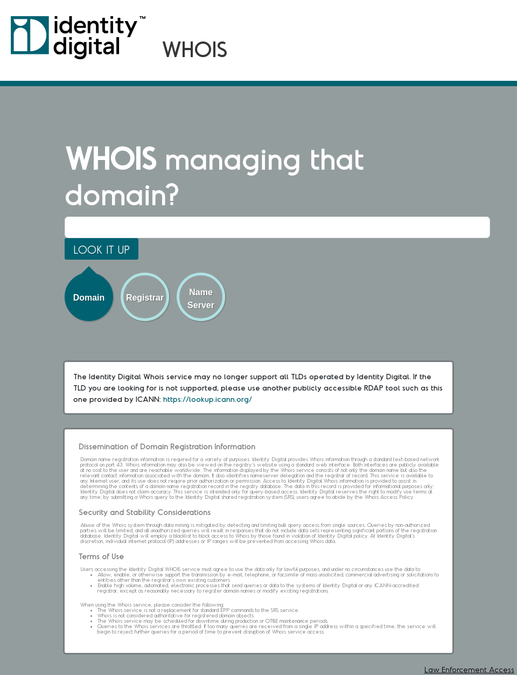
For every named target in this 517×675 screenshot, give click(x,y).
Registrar (145, 297)
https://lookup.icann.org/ (207, 398)
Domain (89, 297)
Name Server (200, 299)
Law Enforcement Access (469, 669)
